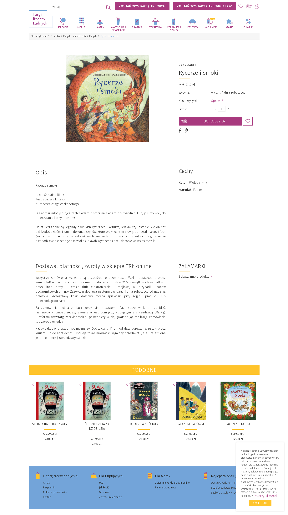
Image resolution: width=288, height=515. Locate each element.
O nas (46, 478)
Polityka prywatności (55, 488)
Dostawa (104, 488)
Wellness (211, 27)
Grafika (137, 27)
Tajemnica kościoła (144, 419)
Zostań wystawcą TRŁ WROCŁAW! (204, 6)
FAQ (101, 478)
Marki (230, 27)
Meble (81, 27)
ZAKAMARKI (187, 63)
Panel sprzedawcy (165, 483)
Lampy (100, 27)
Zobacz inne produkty (195, 272)
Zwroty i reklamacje (110, 492)
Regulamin (49, 483)
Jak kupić (104, 483)
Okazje (248, 27)
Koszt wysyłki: (188, 98)
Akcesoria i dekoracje (118, 29)
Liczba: (183, 107)
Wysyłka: (184, 90)
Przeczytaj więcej (265, 496)
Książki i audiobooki (76, 36)
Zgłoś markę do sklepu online (172, 478)
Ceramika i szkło (174, 29)
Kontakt (47, 492)
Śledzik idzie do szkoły (49, 419)
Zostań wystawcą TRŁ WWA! (142, 6)
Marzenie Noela (238, 419)
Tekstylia (155, 27)
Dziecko (192, 27)
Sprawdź (217, 98)
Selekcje (63, 27)
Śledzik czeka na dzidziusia (96, 422)
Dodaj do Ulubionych (248, 119)
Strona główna (39, 36)
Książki (95, 36)
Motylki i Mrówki (191, 419)
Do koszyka (214, 119)
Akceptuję (260, 503)
